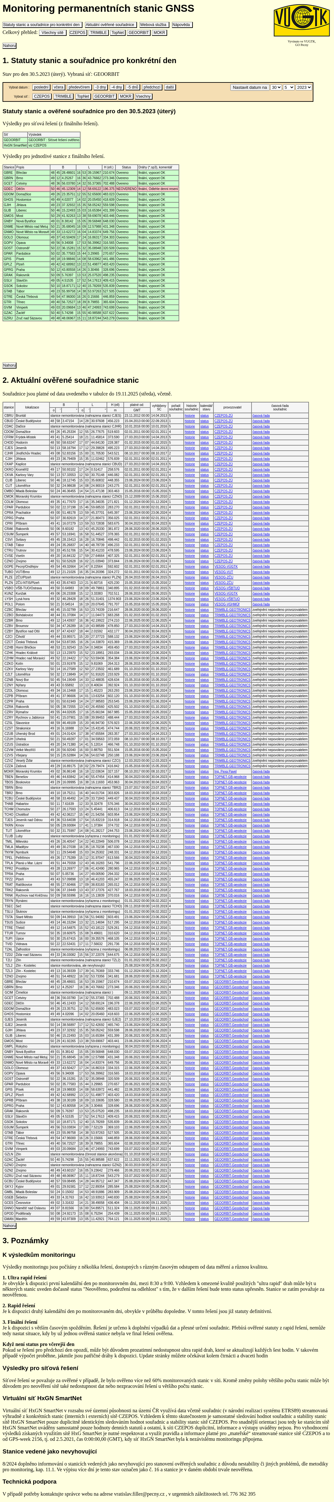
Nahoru (9, 45)
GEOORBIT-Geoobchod (231, 981)
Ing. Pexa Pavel (225, 771)
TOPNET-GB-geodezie (230, 777)
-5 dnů (132, 87)
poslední (41, 87)
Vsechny (143, 96)
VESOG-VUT (223, 572)
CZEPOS (78, 32)
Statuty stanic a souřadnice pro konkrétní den (42, 25)
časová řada (261, 415)
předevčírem (79, 87)
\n (276, 87)
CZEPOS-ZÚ (223, 415)
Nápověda (182, 25)
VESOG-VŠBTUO (227, 588)
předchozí (152, 87)
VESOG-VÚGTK (226, 566)
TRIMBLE (98, 32)
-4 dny (116, 87)
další (170, 87)
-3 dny (100, 87)
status (204, 415)
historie (190, 415)
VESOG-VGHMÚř (226, 604)
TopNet (118, 32)
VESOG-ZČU (223, 577)
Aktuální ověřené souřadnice (111, 25)
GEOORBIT (139, 32)
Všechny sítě (53, 32)
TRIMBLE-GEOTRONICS (232, 609)
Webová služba (154, 25)
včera (58, 87)
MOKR (159, 32)
